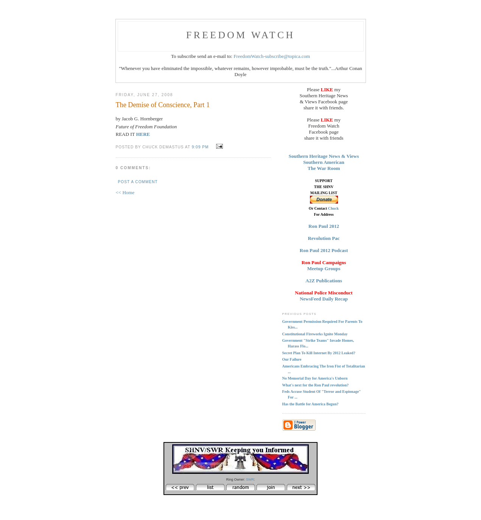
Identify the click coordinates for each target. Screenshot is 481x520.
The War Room (324, 168)
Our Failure (292, 359)
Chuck (333, 208)
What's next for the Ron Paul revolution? (315, 385)
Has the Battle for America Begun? (310, 404)
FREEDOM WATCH (240, 35)
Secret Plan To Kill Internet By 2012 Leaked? (318, 353)
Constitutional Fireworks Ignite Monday (315, 334)
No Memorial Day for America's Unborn (315, 378)
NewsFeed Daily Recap (324, 299)
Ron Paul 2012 (323, 226)
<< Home (125, 192)
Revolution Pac (323, 238)
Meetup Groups (324, 268)
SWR (250, 479)
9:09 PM (200, 147)
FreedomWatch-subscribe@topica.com (271, 56)
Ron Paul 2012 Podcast (324, 250)
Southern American (323, 162)
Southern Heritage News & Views (324, 156)
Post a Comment (138, 182)
